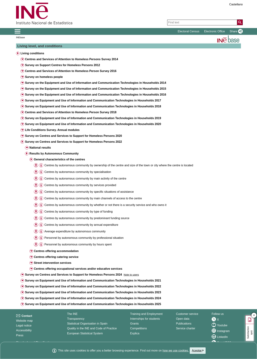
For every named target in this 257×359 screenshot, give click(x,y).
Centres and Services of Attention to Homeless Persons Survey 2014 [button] (71, 59)
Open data (182, 318)
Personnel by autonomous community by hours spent (78, 244)
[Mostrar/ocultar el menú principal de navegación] (17, 31)
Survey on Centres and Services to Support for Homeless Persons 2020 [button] (73, 135)
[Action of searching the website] (240, 22)
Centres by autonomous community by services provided (80, 185)
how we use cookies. (175, 350)
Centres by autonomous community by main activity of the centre (85, 178)
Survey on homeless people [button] (44, 76)
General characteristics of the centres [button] (59, 159)
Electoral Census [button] (188, 31)
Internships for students (145, 318)
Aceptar (197, 350)
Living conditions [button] (32, 53)
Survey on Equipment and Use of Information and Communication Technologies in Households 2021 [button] (93, 280)
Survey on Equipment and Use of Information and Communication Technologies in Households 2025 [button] (93, 304)
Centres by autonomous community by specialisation (77, 171)
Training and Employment (146, 313)
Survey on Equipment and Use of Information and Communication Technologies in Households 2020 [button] (93, 124)
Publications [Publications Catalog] (183, 323)
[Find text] (202, 22)
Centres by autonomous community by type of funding (78, 211)
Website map (24, 320)
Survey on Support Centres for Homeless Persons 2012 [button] (62, 65)
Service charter (185, 328)
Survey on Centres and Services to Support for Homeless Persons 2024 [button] (73, 274)
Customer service (187, 313)
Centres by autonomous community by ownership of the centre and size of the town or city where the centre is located (118, 165)
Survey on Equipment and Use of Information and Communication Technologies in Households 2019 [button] (93, 118)
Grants (134, 323)
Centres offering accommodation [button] (56, 251)
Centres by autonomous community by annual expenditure (81, 224)
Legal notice (23, 325)
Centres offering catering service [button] (56, 256)
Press (19, 335)
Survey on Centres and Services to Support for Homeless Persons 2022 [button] (73, 141)
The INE (72, 313)
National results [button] (40, 147)
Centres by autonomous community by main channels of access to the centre (93, 198)
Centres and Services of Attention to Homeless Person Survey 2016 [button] (70, 71)
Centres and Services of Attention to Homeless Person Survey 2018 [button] (70, 112)
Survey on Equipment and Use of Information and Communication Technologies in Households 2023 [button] (93, 292)
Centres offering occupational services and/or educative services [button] (78, 268)
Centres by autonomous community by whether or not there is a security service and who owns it (105, 204)
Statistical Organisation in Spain (87, 323)
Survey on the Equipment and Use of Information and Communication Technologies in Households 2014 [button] (95, 82)
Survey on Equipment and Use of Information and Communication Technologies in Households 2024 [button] (93, 298)
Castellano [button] (236, 4)
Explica (134, 333)
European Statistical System (85, 333)
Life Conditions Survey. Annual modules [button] (52, 129)
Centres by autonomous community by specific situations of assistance (89, 191)
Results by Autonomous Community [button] (54, 153)
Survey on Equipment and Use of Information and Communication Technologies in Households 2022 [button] (93, 286)
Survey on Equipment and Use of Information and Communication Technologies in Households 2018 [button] (93, 106)
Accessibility (24, 330)
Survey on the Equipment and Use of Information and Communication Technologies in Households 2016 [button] (95, 94)
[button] (235, 31)
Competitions (138, 328)
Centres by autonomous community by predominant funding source (86, 218)
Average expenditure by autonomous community (75, 231)
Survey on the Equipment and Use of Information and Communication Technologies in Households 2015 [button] (95, 88)
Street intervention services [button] (52, 262)
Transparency (75, 318)
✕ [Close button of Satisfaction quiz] (254, 315)
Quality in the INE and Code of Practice (92, 328)
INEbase (20, 37)
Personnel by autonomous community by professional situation (84, 237)
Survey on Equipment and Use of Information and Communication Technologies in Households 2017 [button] (93, 100)
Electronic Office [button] (214, 31)
